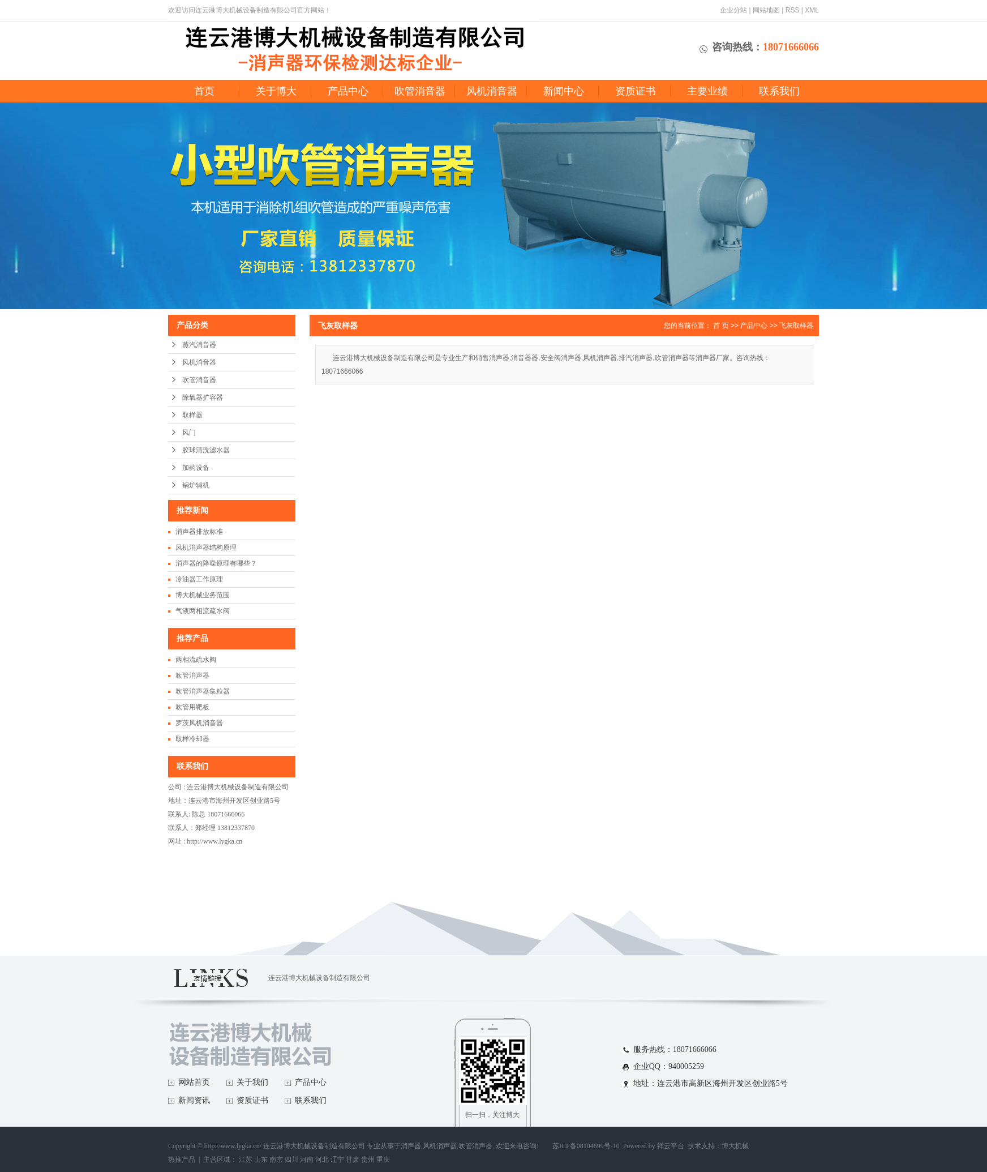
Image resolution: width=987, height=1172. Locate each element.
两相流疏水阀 (195, 660)
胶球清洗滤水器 (206, 450)
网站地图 (766, 10)
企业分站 (733, 10)
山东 (261, 1160)
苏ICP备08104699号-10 (586, 1146)
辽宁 (337, 1160)
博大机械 (735, 1146)
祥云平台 (670, 1146)
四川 (291, 1160)
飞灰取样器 (796, 326)
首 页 (720, 326)
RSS (793, 10)
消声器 (411, 1146)
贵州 (368, 1160)
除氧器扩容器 (202, 397)
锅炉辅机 (195, 485)
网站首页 (194, 1082)
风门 (189, 433)
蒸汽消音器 (199, 345)
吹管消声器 (192, 675)
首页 (204, 91)
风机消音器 (491, 91)
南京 (276, 1160)
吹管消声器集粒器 (202, 691)
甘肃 (352, 1160)
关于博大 (276, 91)
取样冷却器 (192, 739)
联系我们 (779, 91)
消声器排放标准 (199, 532)
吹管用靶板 (192, 707)
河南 (307, 1160)
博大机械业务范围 (202, 595)
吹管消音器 (419, 91)
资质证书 (635, 91)
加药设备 (195, 468)
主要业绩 (707, 91)
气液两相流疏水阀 (202, 611)
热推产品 (181, 1160)
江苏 (245, 1160)
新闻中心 (563, 91)
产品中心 (348, 91)
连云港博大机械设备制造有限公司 (319, 978)
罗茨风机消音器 (199, 723)
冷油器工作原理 (199, 579)
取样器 (192, 415)
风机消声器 (440, 1146)
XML (812, 10)
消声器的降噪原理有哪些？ (216, 563)
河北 (322, 1160)
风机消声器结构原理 (206, 547)
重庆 (383, 1160)
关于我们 (252, 1082)
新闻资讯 (194, 1100)
